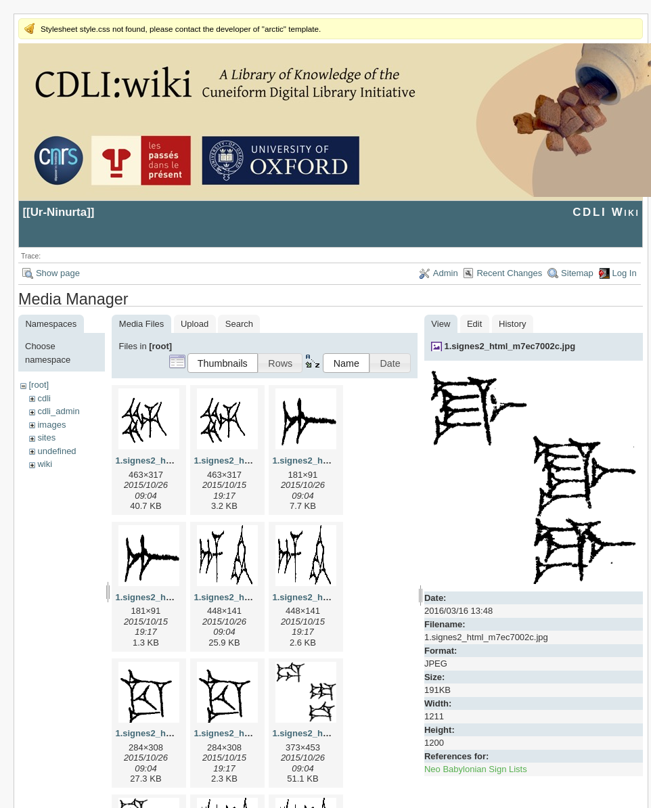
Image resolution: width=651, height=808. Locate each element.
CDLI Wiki (606, 212)
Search (239, 324)
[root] (38, 385)
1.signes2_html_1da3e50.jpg (331, 733)
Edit (474, 324)
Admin (445, 273)
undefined (56, 451)
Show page (58, 273)
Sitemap (577, 273)
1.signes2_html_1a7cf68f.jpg (331, 460)
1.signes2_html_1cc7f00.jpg (173, 733)
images (51, 425)
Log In (624, 273)
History (512, 324)
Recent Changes (509, 273)
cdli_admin (58, 411)
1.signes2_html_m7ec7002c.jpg (509, 346)
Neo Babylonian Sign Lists (475, 769)
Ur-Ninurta (58, 212)
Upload (194, 324)
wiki (44, 464)
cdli (44, 398)
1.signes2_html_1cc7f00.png (253, 733)
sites (46, 437)
